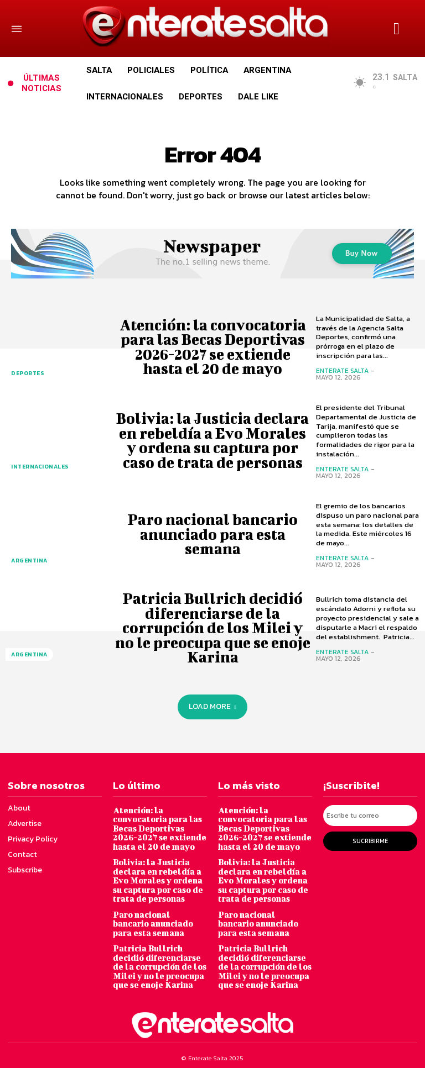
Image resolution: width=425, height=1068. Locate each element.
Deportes (27, 374)
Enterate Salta (342, 371)
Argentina (28, 561)
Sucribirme (370, 839)
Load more (212, 706)
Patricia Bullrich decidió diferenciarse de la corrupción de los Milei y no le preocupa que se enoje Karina (213, 628)
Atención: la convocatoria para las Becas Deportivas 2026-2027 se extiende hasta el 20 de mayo (212, 347)
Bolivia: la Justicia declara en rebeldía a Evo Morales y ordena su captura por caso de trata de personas (213, 441)
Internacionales (39, 467)
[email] (370, 814)
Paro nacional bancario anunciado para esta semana (212, 534)
